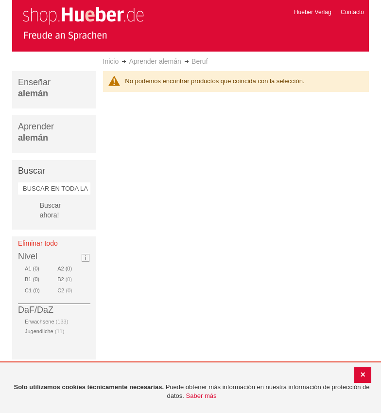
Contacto (352, 12)
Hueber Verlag (312, 12)
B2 (64, 279)
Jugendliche (44, 331)
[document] (191, 392)
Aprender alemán (155, 61)
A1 (34, 268)
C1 (34, 290)
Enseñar (34, 87)
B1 (34, 279)
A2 (66, 268)
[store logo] (83, 23)
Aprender (36, 132)
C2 (64, 290)
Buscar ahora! (50, 210)
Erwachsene (46, 321)
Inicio (111, 61)
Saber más (201, 395)
